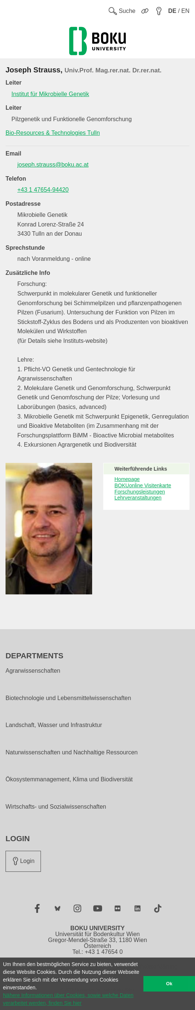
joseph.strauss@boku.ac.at (52, 164)
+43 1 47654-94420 (43, 190)
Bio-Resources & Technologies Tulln (53, 133)
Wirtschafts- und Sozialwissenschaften (56, 807)
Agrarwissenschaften (33, 671)
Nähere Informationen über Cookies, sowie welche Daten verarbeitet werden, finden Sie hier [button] (68, 999)
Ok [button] (169, 983)
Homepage (127, 479)
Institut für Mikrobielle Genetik (50, 94)
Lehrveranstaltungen (138, 498)
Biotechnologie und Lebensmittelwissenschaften (68, 698)
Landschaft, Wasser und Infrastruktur (54, 725)
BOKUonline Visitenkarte (143, 485)
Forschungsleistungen (140, 492)
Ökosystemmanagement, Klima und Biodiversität (69, 779)
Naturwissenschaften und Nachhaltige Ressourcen (71, 752)
